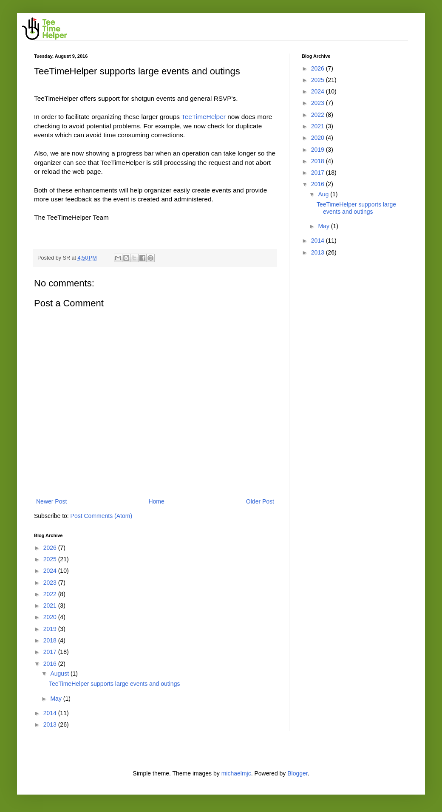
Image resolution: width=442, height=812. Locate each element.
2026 (50, 547)
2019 (50, 628)
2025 (50, 559)
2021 (50, 605)
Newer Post (51, 501)
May (56, 698)
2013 (50, 724)
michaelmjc (236, 773)
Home (156, 501)
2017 (50, 651)
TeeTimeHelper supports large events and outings (114, 683)
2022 (50, 594)
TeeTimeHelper (204, 116)
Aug (324, 194)
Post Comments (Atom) (101, 515)
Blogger (297, 773)
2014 (50, 713)
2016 (50, 663)
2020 (50, 617)
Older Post (260, 501)
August (60, 673)
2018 (50, 640)
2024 (50, 570)
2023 (50, 582)
